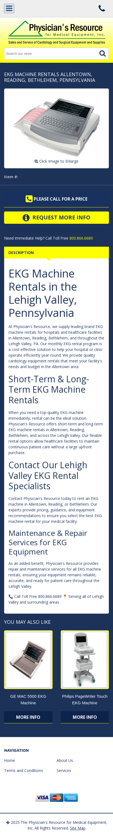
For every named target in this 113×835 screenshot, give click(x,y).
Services (64, 770)
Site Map (77, 828)
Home (9, 760)
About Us (65, 760)
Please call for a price (56, 199)
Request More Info (56, 218)
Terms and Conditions (23, 770)
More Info (28, 717)
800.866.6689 (80, 238)
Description (21, 252)
